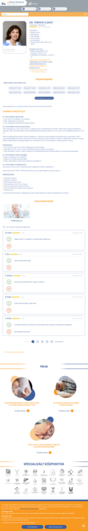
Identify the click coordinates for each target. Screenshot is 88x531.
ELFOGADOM (32, 527)
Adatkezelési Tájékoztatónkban (29, 508)
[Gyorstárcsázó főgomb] (83, 525)
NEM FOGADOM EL (56, 527)
